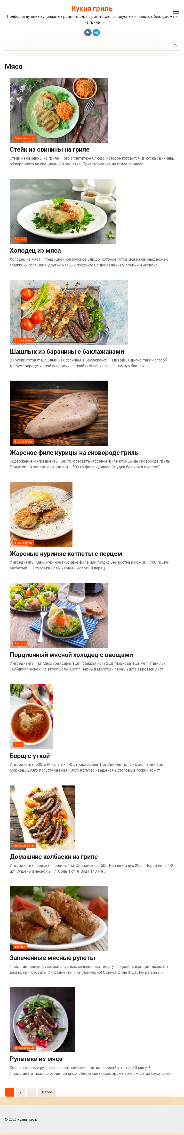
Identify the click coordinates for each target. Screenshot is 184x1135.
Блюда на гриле (25, 138)
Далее (47, 1093)
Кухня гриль (92, 8)
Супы (18, 744)
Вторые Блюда (24, 340)
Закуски (20, 239)
